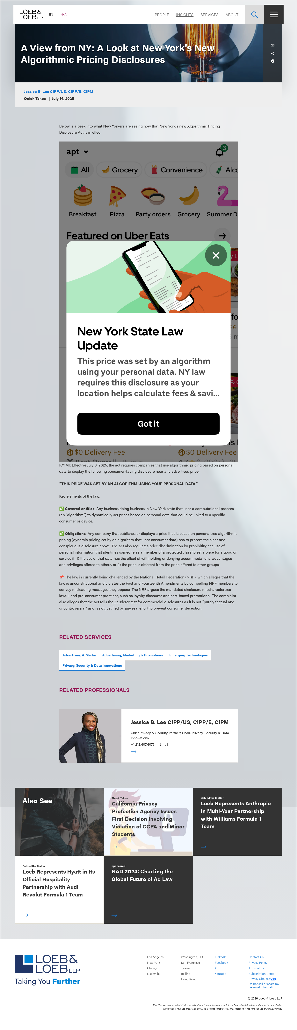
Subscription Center (262, 973)
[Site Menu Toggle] (272, 14)
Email (163, 744)
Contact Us (256, 957)
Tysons (185, 968)
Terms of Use (257, 968)
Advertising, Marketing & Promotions (132, 655)
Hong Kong (189, 979)
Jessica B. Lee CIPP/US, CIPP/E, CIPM (58, 91)
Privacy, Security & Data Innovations (92, 665)
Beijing (185, 973)
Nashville (153, 973)
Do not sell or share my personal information (264, 985)
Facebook (221, 962)
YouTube (220, 973)
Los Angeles (155, 957)
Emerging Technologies (188, 655)
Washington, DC (192, 957)
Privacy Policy (258, 962)
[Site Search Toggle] (253, 14)
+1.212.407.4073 (143, 744)
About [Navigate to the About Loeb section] (230, 14)
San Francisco (190, 962)
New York (153, 962)
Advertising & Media (79, 655)
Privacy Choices (262, 978)
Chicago (152, 968)
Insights (183, 14)
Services (208, 14)
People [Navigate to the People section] (161, 14)
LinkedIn (221, 957)
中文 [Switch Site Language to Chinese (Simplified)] (65, 14)
